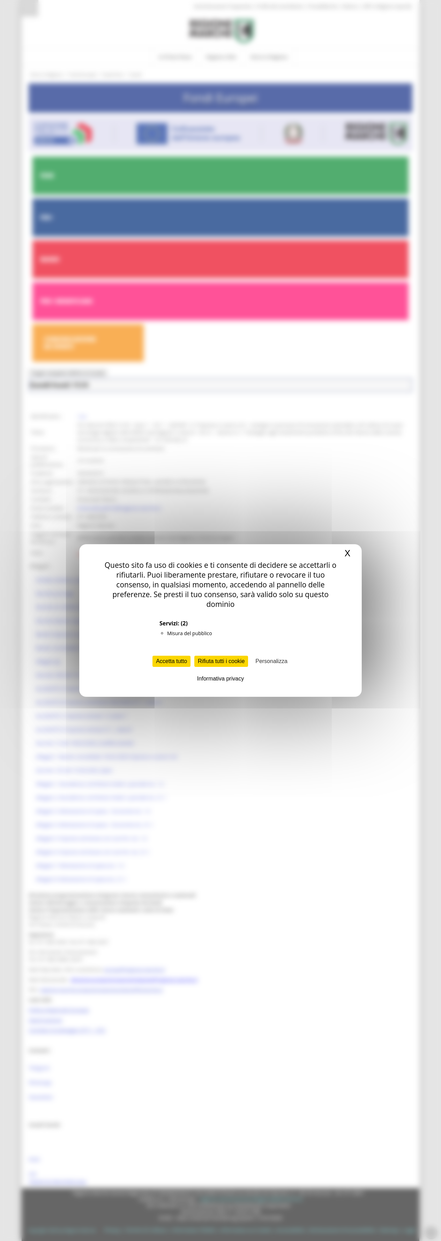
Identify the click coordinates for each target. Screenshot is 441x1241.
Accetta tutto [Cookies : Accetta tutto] (171, 661)
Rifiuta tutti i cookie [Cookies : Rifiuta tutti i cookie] (221, 661)
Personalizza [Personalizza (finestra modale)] (271, 661)
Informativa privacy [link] (220, 679)
